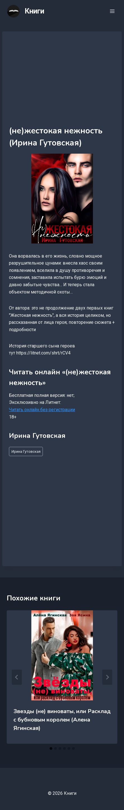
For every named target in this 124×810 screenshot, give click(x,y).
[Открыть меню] (112, 11)
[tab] (51, 748)
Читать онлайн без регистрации (42, 409)
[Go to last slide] (17, 677)
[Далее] (107, 677)
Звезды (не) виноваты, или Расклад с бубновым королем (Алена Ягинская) (62, 719)
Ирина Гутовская (26, 451)
